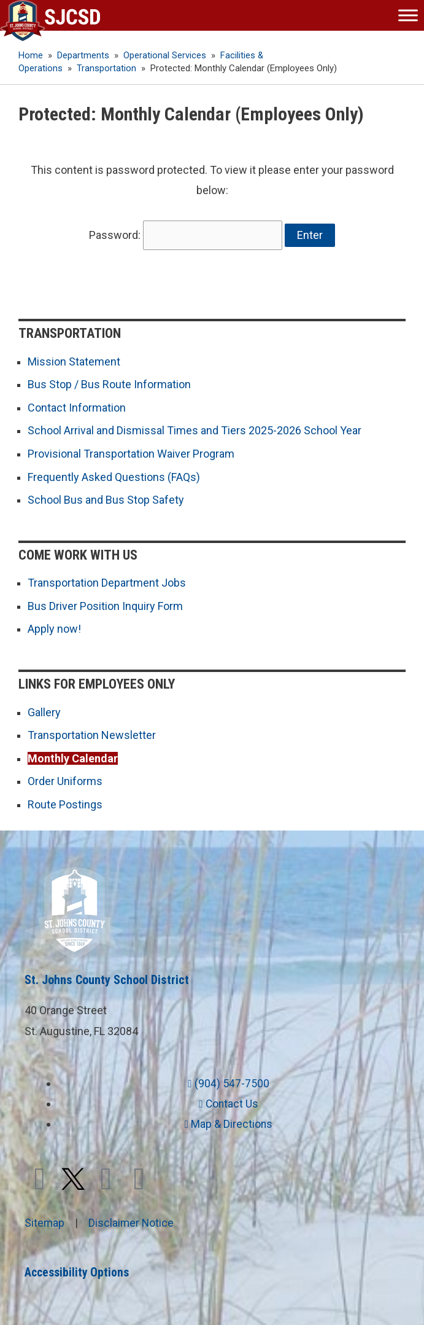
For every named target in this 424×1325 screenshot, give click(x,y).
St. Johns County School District (107, 976)
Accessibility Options (79, 1268)
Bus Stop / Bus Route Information (109, 381)
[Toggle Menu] (408, 15)
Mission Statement (74, 358)
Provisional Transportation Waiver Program (131, 450)
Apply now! (54, 625)
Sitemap (45, 1219)
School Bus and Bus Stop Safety (106, 496)
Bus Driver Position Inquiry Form (105, 602)
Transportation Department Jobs (107, 579)
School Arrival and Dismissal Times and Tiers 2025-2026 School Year (194, 427)
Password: (186, 233)
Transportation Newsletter (92, 731)
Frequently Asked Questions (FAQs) (114, 473)
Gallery (44, 708)
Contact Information (77, 404)
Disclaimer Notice (132, 1219)
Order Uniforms (65, 777)
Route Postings (65, 800)
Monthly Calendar (73, 754)
